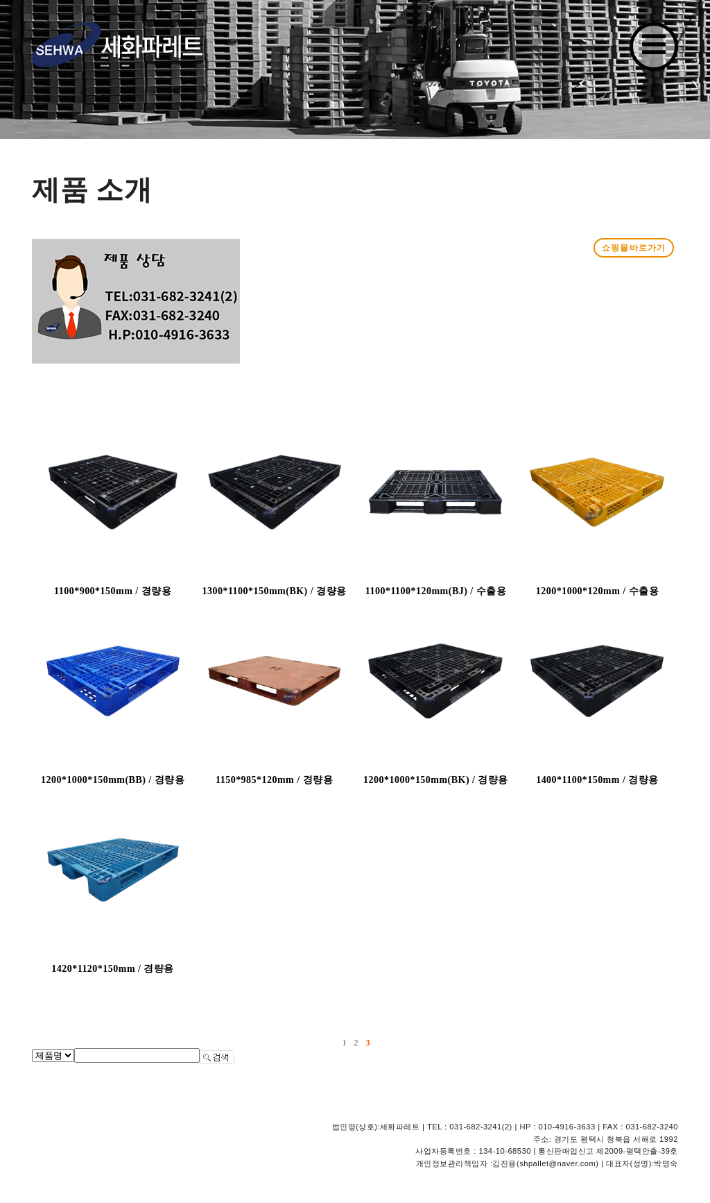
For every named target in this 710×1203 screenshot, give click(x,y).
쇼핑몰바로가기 (634, 248)
